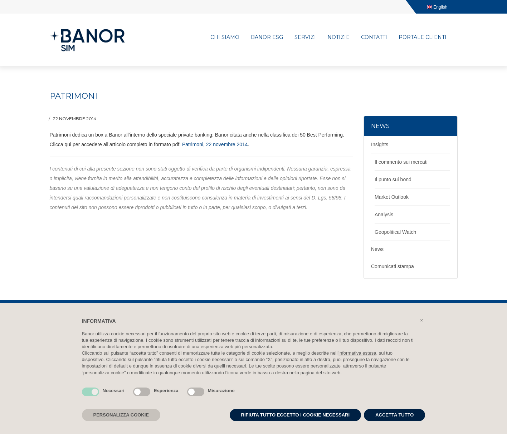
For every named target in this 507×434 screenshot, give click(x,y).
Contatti (374, 37)
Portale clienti (423, 37)
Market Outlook (392, 197)
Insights (379, 144)
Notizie (338, 37)
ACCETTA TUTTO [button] (394, 415)
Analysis (384, 214)
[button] (422, 320)
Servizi (305, 37)
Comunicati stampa (392, 266)
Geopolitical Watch (395, 232)
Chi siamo (224, 37)
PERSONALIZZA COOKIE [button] (121, 415)
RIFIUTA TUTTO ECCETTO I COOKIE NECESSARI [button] (295, 415)
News (377, 249)
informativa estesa (357, 353)
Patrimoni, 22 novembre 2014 (215, 144)
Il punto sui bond (393, 179)
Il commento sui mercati (401, 162)
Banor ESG (267, 37)
